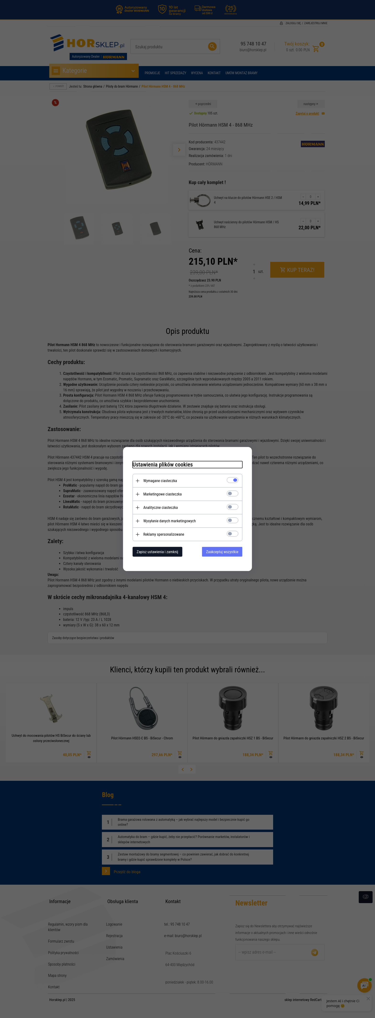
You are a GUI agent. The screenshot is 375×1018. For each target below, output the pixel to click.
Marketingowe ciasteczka (162, 494)
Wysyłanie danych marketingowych (169, 521)
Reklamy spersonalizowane (163, 534)
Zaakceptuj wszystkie (222, 552)
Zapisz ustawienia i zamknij (157, 552)
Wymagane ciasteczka (160, 480)
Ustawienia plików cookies (162, 464)
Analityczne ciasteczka (160, 507)
